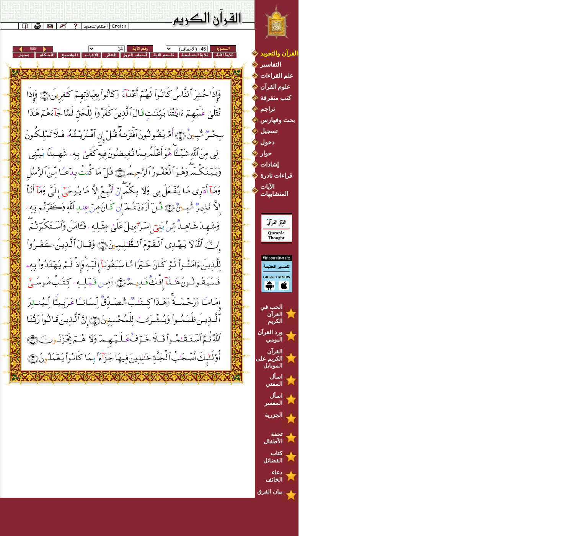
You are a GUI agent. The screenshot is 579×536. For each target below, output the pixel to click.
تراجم (267, 109)
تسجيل (268, 131)
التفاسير (270, 64)
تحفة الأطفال (273, 437)
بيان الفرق (269, 491)
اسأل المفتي (274, 380)
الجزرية (273, 415)
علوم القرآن (275, 86)
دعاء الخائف (274, 476)
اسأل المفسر (273, 399)
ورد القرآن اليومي (270, 336)
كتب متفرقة (275, 98)
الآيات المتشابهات (274, 190)
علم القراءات (277, 75)
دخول (267, 142)
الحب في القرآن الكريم (271, 314)
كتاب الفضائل (272, 457)
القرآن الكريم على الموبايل (269, 358)
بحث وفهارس (279, 120)
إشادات (269, 164)
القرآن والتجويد (279, 53)
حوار (266, 153)
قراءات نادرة (276, 175)
